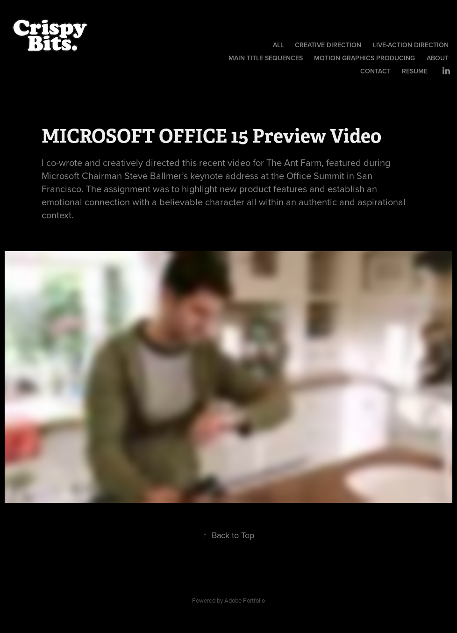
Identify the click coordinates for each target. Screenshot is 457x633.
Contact (375, 71)
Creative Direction (328, 45)
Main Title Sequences (265, 58)
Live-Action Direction (411, 45)
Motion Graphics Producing (364, 58)
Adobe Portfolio (244, 600)
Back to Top (228, 535)
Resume (415, 71)
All (278, 45)
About (438, 58)
